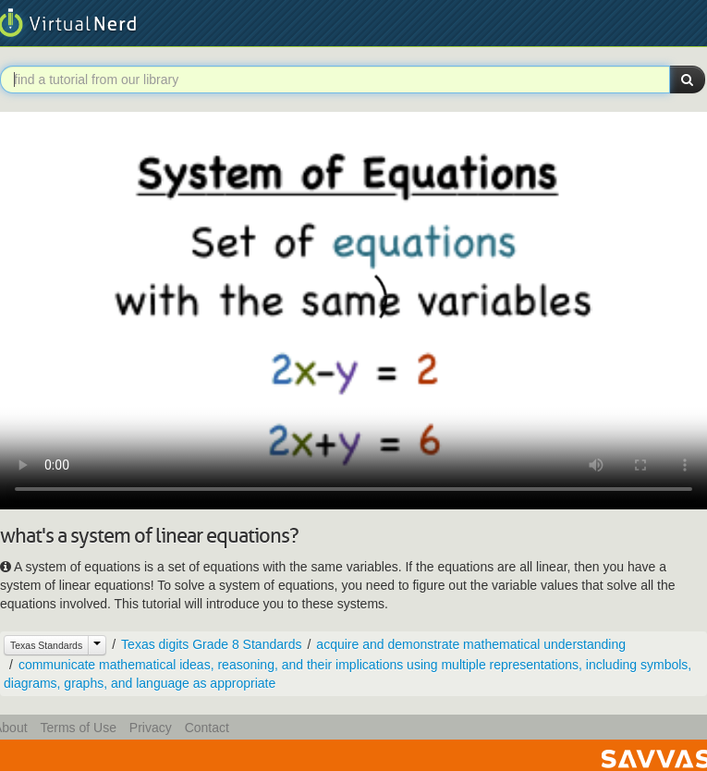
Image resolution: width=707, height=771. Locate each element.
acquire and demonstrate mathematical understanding (471, 644)
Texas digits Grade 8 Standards (211, 644)
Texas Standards (46, 645)
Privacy (150, 727)
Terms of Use (78, 727)
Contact (207, 727)
